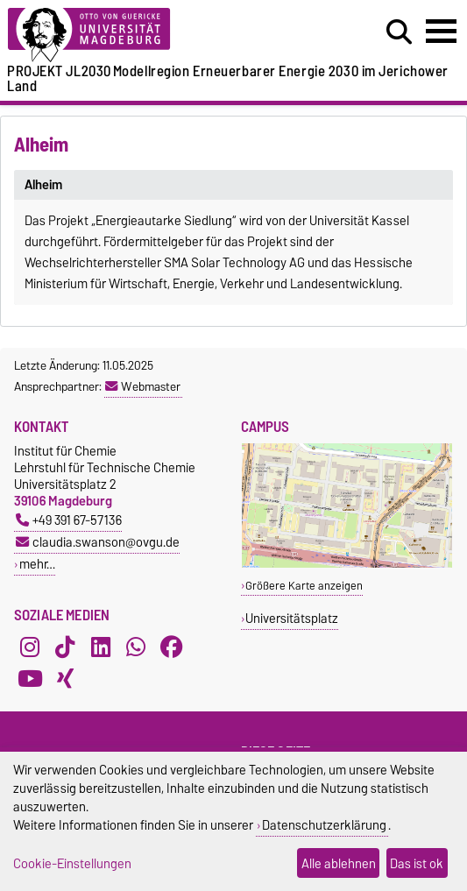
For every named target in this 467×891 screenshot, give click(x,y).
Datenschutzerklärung (324, 825)
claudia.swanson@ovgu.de (98, 542)
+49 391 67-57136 (69, 520)
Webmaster (142, 386)
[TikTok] (65, 646)
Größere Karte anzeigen (304, 585)
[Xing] (65, 678)
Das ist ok (416, 863)
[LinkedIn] (101, 646)
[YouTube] (30, 678)
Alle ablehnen (338, 863)
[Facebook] (172, 646)
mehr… (37, 564)
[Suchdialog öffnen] (399, 32)
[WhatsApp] (136, 646)
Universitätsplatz (291, 618)
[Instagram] (30, 646)
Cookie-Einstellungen (72, 863)
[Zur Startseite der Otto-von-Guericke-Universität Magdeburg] (143, 35)
